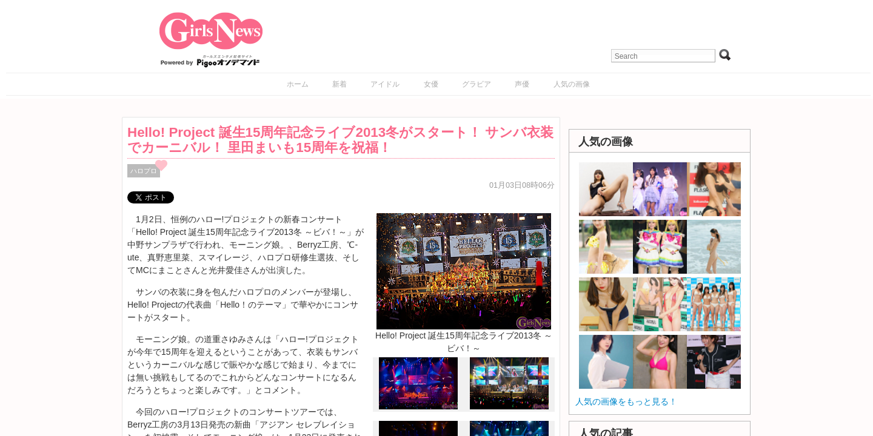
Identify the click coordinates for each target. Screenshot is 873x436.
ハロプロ (143, 170)
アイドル (385, 84)
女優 (431, 84)
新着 (339, 84)
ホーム (298, 84)
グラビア (476, 84)
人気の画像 (572, 84)
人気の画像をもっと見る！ (626, 401)
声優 (522, 84)
